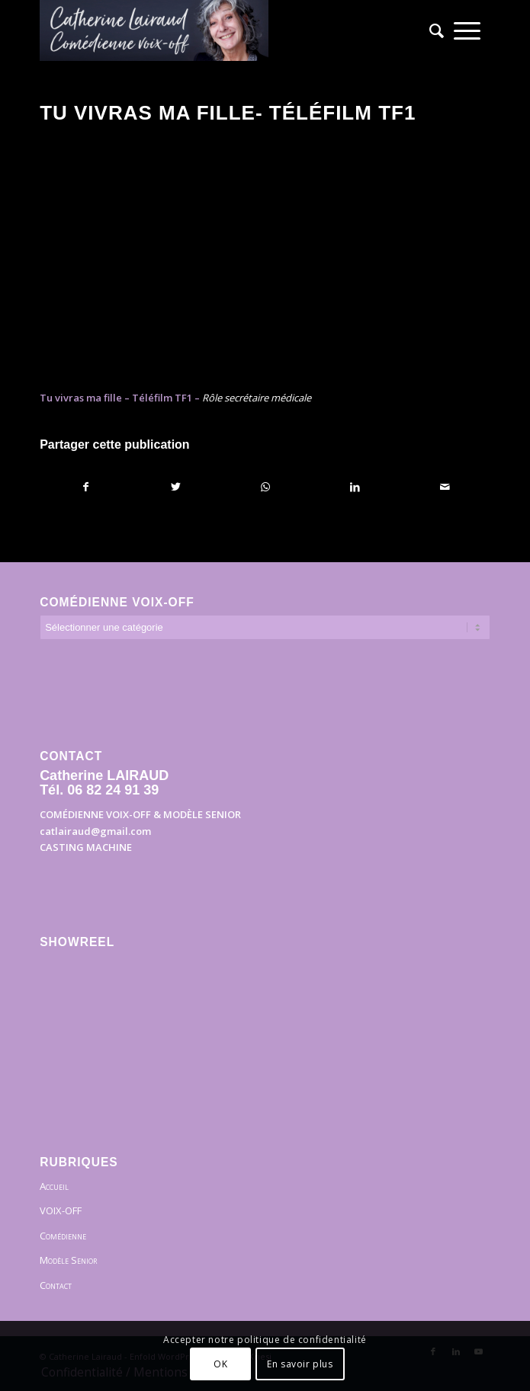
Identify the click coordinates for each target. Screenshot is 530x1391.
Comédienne (63, 1235)
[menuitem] (431, 30)
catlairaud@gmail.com (95, 831)
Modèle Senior (68, 1260)
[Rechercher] (431, 30)
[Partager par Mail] (445, 487)
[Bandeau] (220, 30)
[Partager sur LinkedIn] (355, 487)
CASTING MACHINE (86, 847)
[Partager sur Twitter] (175, 487)
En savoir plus (299, 1363)
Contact (56, 1285)
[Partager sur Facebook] (85, 487)
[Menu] (467, 30)
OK (220, 1363)
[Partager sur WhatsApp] (265, 487)
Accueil (54, 1186)
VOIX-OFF (61, 1210)
